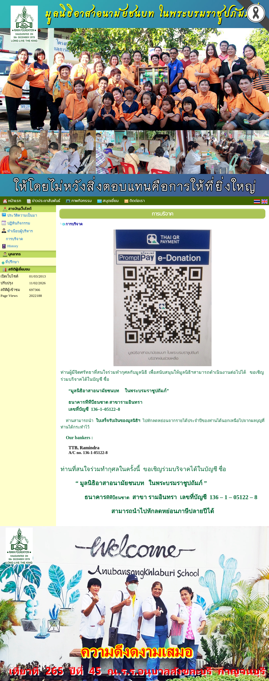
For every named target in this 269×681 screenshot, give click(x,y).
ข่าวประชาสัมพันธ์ (43, 201)
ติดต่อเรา (134, 201)
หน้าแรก (12, 201)
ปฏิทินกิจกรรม (18, 223)
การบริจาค (14, 239)
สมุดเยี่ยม (108, 201)
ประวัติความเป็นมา (22, 215)
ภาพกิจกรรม (79, 201)
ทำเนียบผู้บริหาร (20, 231)
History (12, 246)
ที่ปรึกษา (10, 262)
